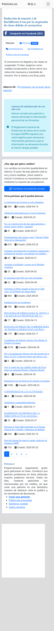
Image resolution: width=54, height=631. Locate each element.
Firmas (28, 96)
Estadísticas (35, 102)
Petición (10, 96)
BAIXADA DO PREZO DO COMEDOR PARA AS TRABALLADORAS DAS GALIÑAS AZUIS (26, 383)
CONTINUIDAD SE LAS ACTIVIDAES (23, 445)
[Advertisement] (27, 39)
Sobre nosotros (17, 560)
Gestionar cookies (18, 557)
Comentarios (14, 102)
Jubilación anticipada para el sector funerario (25, 266)
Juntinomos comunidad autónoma (19, 456)
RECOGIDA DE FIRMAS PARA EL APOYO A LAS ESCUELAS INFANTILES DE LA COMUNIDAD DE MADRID (26, 369)
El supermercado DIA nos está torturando (23, 331)
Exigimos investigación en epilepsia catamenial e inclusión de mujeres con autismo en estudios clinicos (27, 307)
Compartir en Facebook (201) (23, 87)
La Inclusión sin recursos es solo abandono (24, 256)
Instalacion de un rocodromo (17, 356)
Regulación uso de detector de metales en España (27, 434)
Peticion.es (9, 4)
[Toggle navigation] (48, 4)
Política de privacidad (17, 108)
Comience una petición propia (27, 242)
